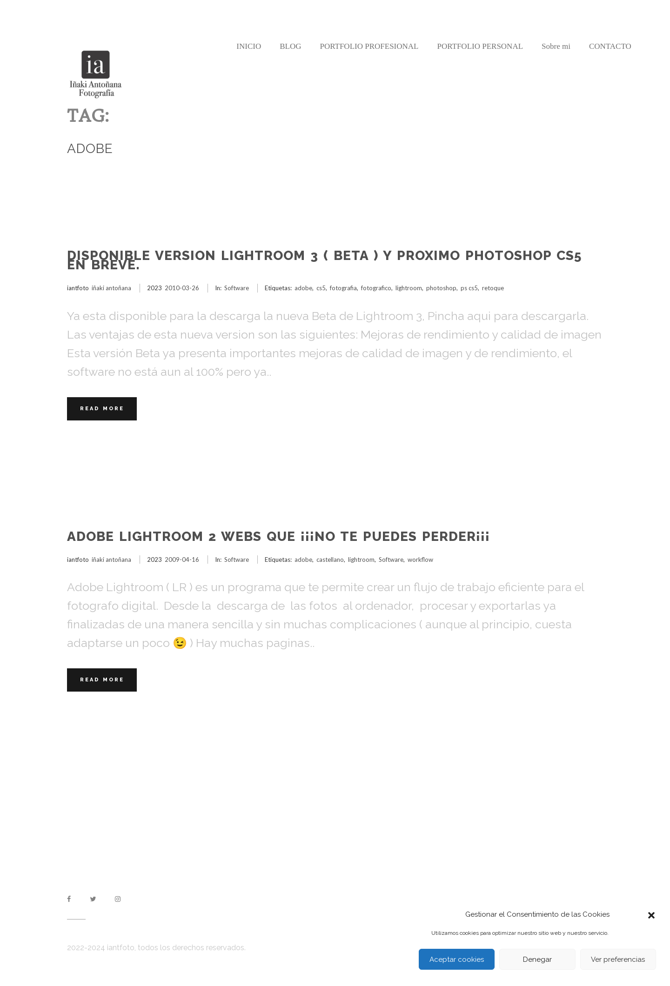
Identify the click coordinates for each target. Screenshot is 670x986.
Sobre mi (556, 46)
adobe (303, 288)
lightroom (408, 288)
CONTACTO (610, 46)
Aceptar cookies (456, 959)
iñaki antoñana (111, 288)
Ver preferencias (618, 959)
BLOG (290, 46)
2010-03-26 (182, 288)
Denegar (537, 959)
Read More (102, 409)
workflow (420, 559)
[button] (651, 914)
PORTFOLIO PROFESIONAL (369, 46)
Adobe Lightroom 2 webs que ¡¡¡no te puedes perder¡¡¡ (278, 536)
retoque (493, 288)
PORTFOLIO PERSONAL (480, 46)
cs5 (321, 288)
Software (236, 288)
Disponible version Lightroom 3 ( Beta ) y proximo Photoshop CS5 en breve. (324, 260)
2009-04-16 (182, 559)
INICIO (248, 46)
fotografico (376, 288)
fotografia (343, 288)
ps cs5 (469, 288)
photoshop (441, 288)
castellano (330, 559)
